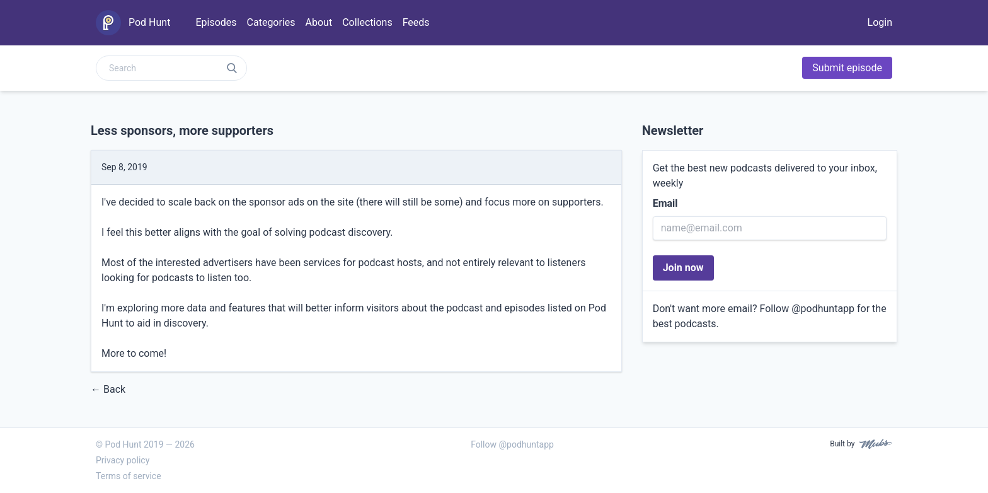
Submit (847, 68)
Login (880, 22)
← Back (108, 389)
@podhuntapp (822, 309)
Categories (271, 22)
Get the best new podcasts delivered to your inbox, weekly (765, 175)
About (319, 22)
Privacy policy (122, 460)
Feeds (416, 22)
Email (665, 203)
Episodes (215, 22)
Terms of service (128, 476)
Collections (367, 22)
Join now (683, 268)
